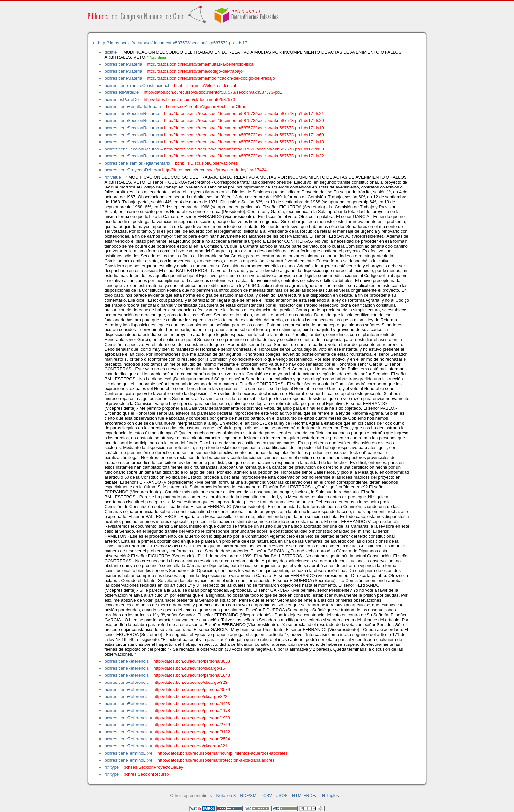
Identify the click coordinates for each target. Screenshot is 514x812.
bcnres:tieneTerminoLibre (128, 753)
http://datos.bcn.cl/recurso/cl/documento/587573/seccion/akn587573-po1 (213, 92)
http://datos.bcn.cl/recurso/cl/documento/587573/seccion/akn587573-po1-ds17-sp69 (244, 134)
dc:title (110, 52)
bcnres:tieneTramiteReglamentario (137, 163)
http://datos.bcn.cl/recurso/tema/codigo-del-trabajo (195, 71)
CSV (267, 795)
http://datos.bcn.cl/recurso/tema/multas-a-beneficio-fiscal (201, 64)
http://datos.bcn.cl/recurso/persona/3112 (191, 731)
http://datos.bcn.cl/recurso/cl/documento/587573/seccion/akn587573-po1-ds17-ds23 (244, 149)
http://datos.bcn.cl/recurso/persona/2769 (191, 724)
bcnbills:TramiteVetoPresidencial (205, 85)
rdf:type (111, 767)
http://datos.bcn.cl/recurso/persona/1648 (191, 675)
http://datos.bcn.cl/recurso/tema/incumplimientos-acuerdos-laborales (222, 753)
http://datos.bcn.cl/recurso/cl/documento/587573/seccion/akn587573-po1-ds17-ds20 (244, 120)
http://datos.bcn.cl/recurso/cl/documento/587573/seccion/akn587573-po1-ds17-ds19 (244, 127)
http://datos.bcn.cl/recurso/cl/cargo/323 (190, 682)
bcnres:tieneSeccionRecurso (131, 113)
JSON (282, 795)
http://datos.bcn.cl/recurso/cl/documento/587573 (189, 99)
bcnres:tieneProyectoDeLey (130, 170)
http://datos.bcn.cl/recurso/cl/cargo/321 (190, 745)
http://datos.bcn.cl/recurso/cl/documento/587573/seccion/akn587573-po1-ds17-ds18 (244, 141)
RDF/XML (249, 795)
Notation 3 (226, 795)
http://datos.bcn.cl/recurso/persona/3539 (191, 689)
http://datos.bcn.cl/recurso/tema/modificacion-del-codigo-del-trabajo (211, 78)
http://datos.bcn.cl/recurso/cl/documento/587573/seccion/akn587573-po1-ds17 (172, 42)
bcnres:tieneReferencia (126, 661)
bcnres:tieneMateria (123, 64)
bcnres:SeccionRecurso (146, 774)
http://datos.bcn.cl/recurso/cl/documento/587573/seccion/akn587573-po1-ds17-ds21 (244, 113)
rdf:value (112, 177)
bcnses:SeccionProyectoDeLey (153, 767)
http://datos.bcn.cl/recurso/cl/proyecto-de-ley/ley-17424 (214, 170)
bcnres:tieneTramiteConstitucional (136, 85)
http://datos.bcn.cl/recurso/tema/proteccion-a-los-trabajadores (216, 760)
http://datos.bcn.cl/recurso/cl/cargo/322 (190, 696)
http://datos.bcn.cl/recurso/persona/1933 (191, 717)
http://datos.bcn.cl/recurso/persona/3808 (191, 661)
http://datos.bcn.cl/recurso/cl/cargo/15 (189, 668)
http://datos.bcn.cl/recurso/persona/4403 (191, 703)
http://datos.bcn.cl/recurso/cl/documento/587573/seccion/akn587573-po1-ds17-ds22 (244, 155)
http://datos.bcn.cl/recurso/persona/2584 (191, 738)
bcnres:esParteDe (121, 92)
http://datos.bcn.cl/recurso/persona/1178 (191, 710)
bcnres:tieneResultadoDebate (132, 106)
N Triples (330, 795)
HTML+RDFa (305, 795)
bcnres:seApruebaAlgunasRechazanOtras (206, 106)
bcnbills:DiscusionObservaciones (206, 163)
